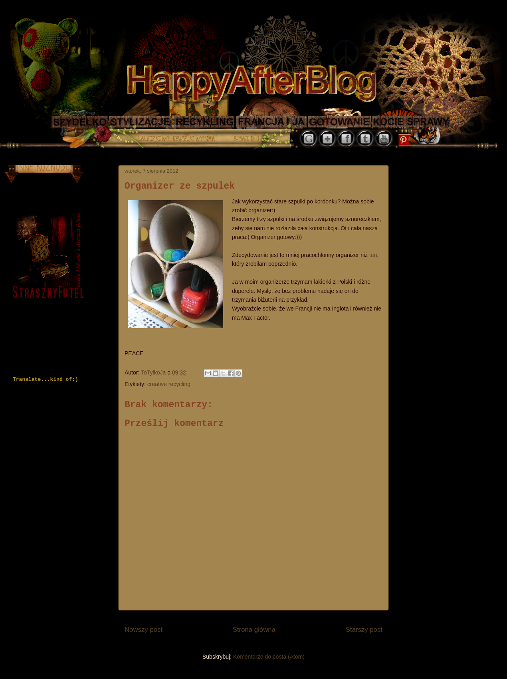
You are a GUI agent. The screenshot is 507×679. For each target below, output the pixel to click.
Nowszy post (143, 629)
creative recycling (168, 384)
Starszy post (364, 629)
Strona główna (254, 629)
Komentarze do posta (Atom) (269, 656)
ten (373, 255)
